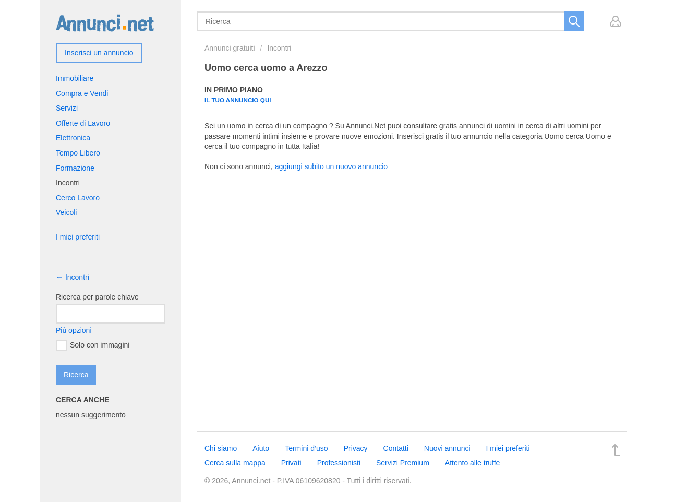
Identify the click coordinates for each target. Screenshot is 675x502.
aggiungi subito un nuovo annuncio (331, 166)
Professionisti (338, 463)
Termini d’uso (306, 448)
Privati (291, 463)
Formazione (75, 168)
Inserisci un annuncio (99, 53)
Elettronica (73, 138)
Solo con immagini (92, 345)
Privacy (356, 448)
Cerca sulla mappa (235, 463)
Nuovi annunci (447, 448)
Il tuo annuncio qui (237, 100)
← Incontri (72, 277)
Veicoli (66, 212)
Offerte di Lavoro (83, 123)
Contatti (395, 448)
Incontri (279, 48)
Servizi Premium (402, 463)
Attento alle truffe (472, 463)
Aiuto (260, 448)
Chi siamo (220, 448)
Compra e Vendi (82, 93)
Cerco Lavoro (78, 198)
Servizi (67, 108)
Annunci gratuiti (229, 48)
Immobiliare (74, 78)
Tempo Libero (78, 153)
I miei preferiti (78, 237)
